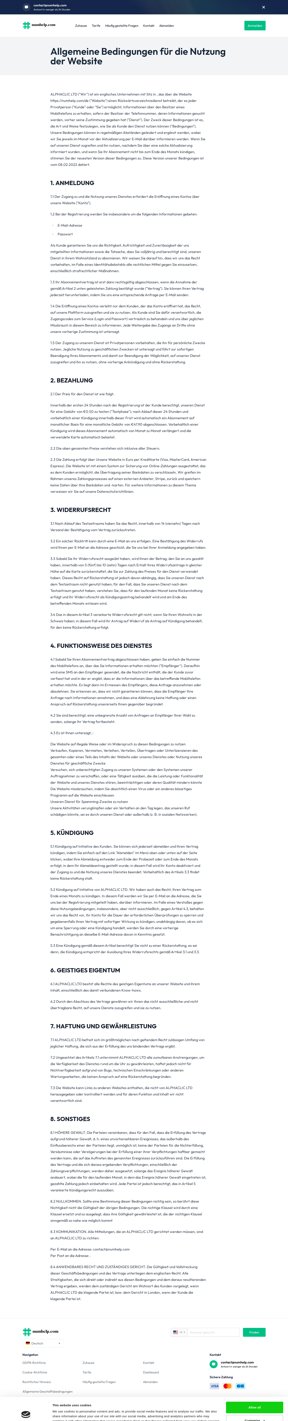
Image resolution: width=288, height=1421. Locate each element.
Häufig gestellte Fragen (121, 26)
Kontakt (148, 26)
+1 (179, 1332)
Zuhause (81, 26)
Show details (61, 1408)
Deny (254, 1410)
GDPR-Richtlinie (34, 1363)
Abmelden (166, 26)
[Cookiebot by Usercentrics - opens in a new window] (25, 1413)
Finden (254, 1332)
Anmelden (255, 26)
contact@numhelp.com (50, 5)
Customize (255, 1397)
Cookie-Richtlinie (34, 1372)
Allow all (254, 1384)
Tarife (96, 26)
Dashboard (151, 1372)
